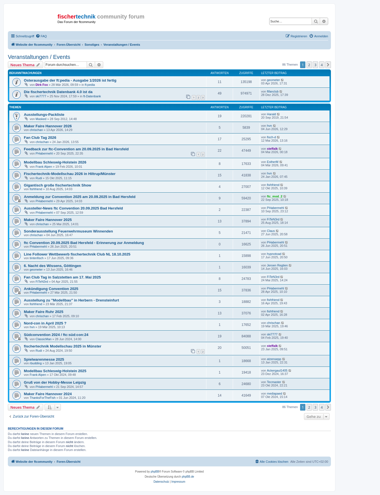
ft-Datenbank (92, 96)
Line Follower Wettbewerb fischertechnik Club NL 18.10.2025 (77, 254)
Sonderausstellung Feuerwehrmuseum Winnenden (68, 231)
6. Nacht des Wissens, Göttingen (52, 266)
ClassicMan (44, 339)
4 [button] (322, 64)
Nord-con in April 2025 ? (45, 323)
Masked (41, 119)
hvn (269, 125)
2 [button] (309, 64)
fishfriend (36, 189)
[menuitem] (41, 36)
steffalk (272, 148)
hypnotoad (274, 253)
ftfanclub (273, 91)
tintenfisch (37, 258)
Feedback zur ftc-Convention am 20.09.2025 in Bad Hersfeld (76, 149)
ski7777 (41, 96)
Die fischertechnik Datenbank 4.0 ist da (58, 92)
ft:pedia (90, 84)
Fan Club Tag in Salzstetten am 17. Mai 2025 (62, 277)
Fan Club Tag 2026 (40, 137)
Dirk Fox (42, 84)
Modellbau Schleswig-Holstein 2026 (55, 162)
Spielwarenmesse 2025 (44, 359)
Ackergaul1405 (277, 370)
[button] (328, 64)
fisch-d (271, 137)
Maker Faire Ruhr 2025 (43, 312)
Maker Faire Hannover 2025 (48, 220)
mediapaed (274, 393)
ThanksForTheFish (43, 397)
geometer (273, 80)
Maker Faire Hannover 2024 (48, 394)
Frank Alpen (44, 166)
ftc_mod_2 (274, 196)
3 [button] (315, 64)
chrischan (36, 130)
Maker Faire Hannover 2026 (48, 126)
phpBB (155, 471)
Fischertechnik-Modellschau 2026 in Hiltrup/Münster (70, 174)
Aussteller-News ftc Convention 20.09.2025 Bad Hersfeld (73, 208)
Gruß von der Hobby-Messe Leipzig (55, 382)
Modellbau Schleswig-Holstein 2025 (55, 371)
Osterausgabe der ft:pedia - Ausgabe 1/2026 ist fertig (70, 80)
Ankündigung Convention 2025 (51, 289)
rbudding (36, 363)
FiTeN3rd (273, 219)
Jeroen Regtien (277, 265)
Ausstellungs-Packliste (44, 114)
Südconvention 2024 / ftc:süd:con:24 (56, 335)
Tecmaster (274, 382)
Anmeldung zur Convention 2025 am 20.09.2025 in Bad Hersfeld (79, 197)
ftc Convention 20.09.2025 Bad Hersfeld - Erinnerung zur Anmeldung (84, 243)
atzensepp (274, 359)
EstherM (272, 162)
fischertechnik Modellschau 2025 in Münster (62, 346)
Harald (271, 114)
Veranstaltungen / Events (39, 57)
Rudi (39, 178)
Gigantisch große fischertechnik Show (57, 185)
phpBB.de (188, 476)
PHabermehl (44, 153)
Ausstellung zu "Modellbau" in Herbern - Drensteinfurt (71, 300)
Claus (271, 230)
